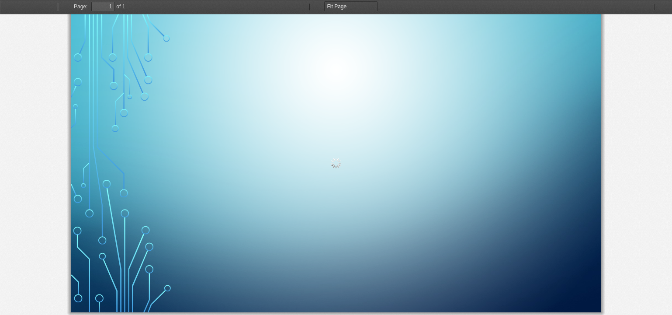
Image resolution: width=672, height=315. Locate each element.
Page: (80, 7)
